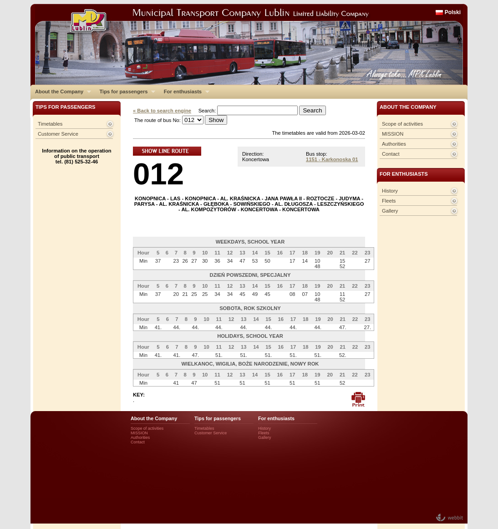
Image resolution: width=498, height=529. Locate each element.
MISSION (392, 134)
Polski (453, 12)
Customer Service (58, 134)
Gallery (390, 211)
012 (158, 174)
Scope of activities (402, 124)
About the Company (60, 91)
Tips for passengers (125, 91)
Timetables (50, 124)
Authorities (394, 144)
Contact (391, 154)
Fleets (389, 200)
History (390, 190)
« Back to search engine (162, 110)
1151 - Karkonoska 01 (332, 159)
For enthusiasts (184, 91)
